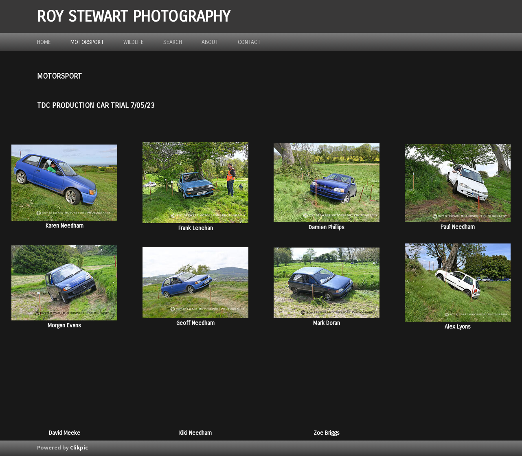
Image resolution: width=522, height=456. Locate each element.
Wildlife (133, 42)
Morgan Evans (64, 325)
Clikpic (79, 447)
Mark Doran (326, 323)
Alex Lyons (458, 326)
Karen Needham (64, 225)
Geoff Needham (195, 323)
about (210, 42)
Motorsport (87, 42)
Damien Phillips (326, 227)
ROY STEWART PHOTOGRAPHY (133, 16)
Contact (249, 42)
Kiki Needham (195, 433)
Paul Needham (458, 227)
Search (172, 42)
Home (44, 42)
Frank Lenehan (195, 228)
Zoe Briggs (327, 433)
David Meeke (64, 433)
